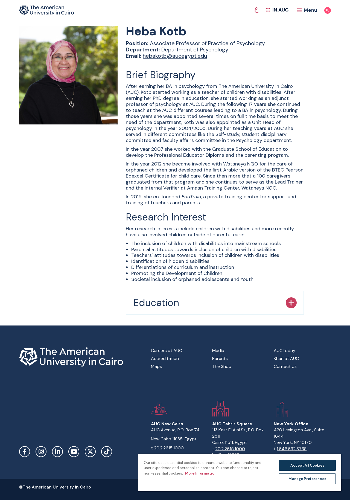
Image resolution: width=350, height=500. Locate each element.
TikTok (106, 451)
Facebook (24, 451)
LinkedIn (57, 451)
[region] (239, 472)
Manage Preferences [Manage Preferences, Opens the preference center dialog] (307, 478)
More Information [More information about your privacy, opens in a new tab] (200, 473)
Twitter (90, 451)
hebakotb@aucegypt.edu (175, 55)
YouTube (73, 451)
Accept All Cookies (307, 465)
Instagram (41, 451)
